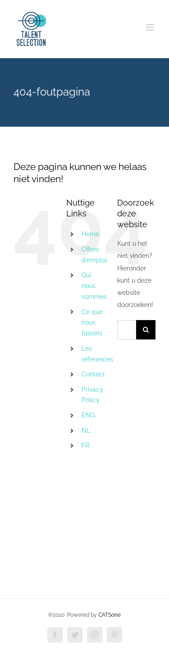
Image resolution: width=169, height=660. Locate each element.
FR (85, 445)
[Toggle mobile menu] (150, 27)
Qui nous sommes (94, 285)
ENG (88, 415)
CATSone (109, 615)
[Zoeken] (145, 329)
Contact (93, 374)
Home (90, 234)
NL (86, 430)
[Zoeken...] (126, 329)
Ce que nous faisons (92, 322)
